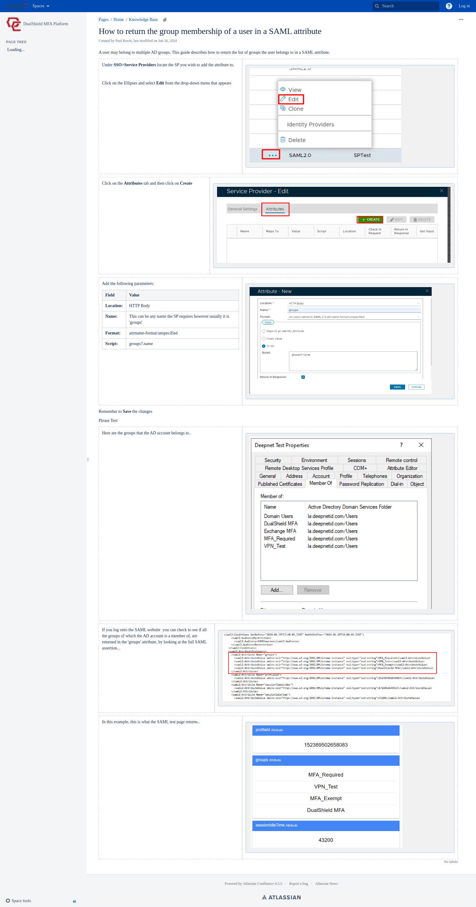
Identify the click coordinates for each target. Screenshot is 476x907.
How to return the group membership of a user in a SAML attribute (210, 31)
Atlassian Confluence (258, 883)
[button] (449, 6)
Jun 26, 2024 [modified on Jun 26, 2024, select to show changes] (167, 41)
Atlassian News (326, 883)
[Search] (377, 6)
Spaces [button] (38, 6)
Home (119, 19)
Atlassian (281, 897)
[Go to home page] (16, 6)
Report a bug (298, 883)
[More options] (461, 19)
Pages (104, 19)
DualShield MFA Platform (45, 24)
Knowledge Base (143, 19)
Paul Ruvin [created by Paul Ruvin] (123, 41)
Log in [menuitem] (464, 6)
